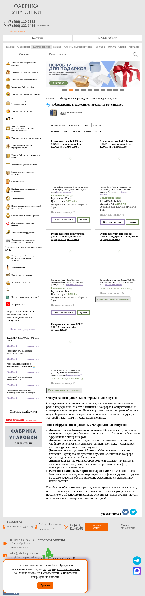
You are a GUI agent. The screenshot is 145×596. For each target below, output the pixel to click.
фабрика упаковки (26, 9)
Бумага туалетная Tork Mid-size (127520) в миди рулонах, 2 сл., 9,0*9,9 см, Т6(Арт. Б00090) (119, 237)
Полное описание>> (64, 192)
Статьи (122, 46)
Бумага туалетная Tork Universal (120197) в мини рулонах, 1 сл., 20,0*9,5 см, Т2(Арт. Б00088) (67, 237)
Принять (45, 585)
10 (122, 90)
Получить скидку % (63, 212)
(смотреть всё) (29, 330)
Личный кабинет (107, 37)
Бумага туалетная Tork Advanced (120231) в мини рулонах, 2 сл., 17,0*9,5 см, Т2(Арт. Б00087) (117, 144)
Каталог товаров (41, 46)
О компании (23, 46)
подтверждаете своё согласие (61, 569)
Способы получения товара (78, 46)
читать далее (34, 346)
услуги (97, 131)
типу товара (74, 125)
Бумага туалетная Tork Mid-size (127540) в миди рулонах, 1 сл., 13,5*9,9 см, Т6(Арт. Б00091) (67, 144)
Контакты (37, 37)
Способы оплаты (51, 540)
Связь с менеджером (128, 526)
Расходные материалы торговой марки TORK (23, 248)
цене (86, 125)
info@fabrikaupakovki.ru (23, 557)
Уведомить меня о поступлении (113, 299)
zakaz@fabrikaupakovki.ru (24, 553)
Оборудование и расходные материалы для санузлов (87, 98)
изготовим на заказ (81, 131)
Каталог (24, 54)
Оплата (112, 46)
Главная (10, 46)
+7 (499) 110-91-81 (76, 526)
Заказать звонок (18, 31)
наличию (97, 125)
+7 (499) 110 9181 (21, 22)
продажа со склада (60, 131)
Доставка (100, 46)
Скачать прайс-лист (23, 411)
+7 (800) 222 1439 (21, 26)
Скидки (57, 46)
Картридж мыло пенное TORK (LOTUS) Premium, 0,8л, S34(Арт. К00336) (67, 327)
